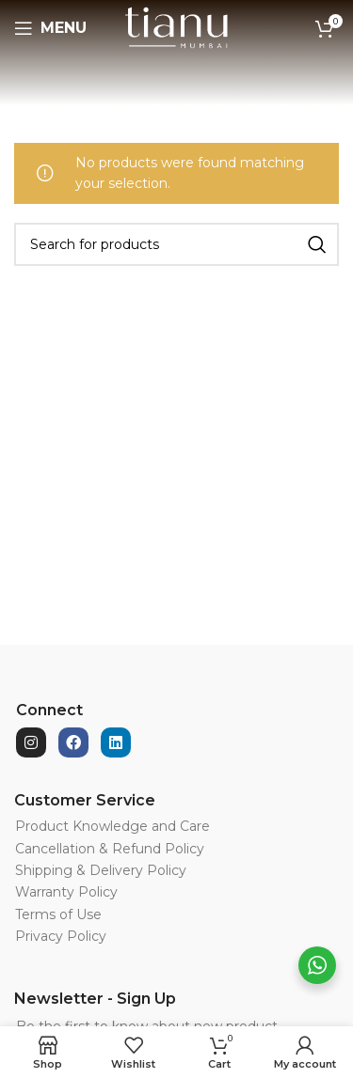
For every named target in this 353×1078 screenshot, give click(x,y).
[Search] (176, 244)
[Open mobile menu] (50, 28)
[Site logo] (176, 27)
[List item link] (145, 826)
